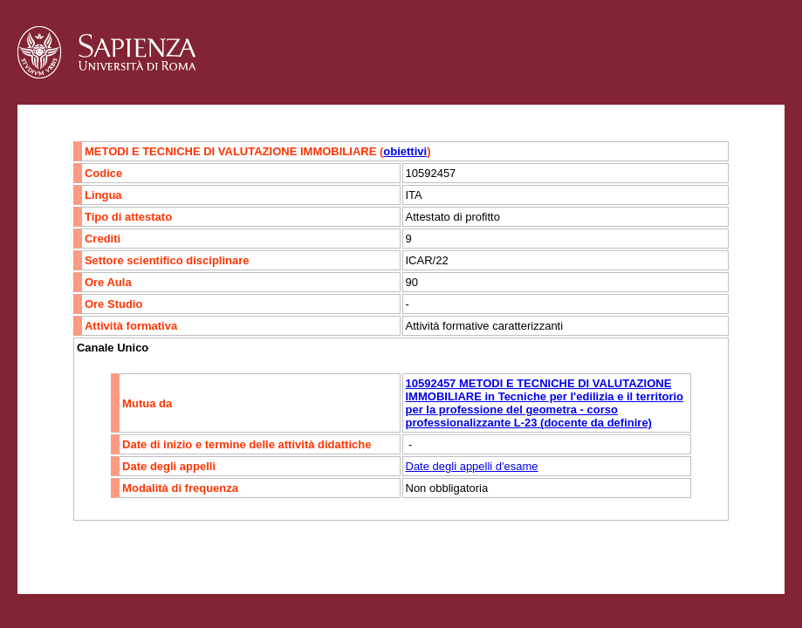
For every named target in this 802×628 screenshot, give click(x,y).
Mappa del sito (208, 555)
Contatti (63, 555)
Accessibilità (126, 555)
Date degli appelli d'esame (472, 466)
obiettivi (405, 151)
